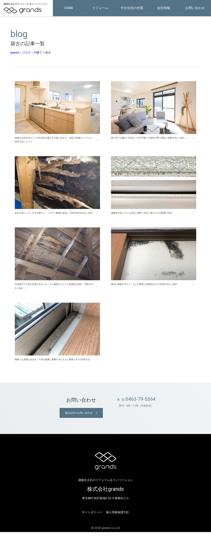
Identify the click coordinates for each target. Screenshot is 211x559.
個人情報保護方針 (117, 539)
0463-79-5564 (141, 424)
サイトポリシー (92, 539)
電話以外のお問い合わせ (78, 439)
